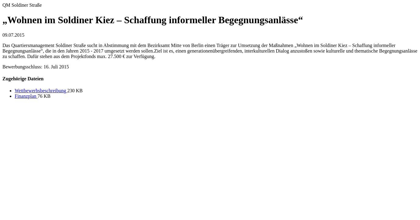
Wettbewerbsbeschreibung (41, 90)
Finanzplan (26, 96)
